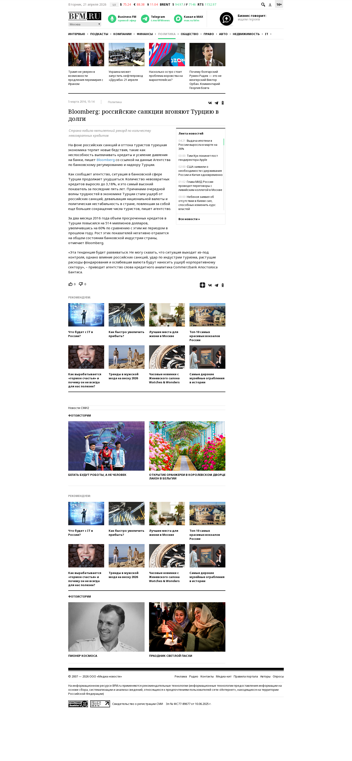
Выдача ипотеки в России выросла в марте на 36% (197, 145)
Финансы (145, 34)
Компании (122, 34)
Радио (193, 676)
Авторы (265, 676)
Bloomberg (106, 159)
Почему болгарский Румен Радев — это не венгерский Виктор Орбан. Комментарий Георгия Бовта (205, 80)
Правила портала (246, 676)
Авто (223, 34)
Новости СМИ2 (78, 408)
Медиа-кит (223, 676)
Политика (167, 34)
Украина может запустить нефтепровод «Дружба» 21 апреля (126, 76)
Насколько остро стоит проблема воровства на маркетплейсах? (166, 76)
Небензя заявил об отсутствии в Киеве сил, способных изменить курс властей (197, 203)
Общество (189, 34)
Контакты (207, 676)
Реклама (181, 676)
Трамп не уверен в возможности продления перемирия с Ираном (85, 78)
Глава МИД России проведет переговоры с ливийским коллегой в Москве (200, 186)
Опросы (278, 676)
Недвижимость (246, 34)
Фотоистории (79, 415)
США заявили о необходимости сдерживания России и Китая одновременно (200, 171)
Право (209, 34)
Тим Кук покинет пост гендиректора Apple (198, 158)
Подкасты (99, 34)
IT (266, 34)
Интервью (76, 34)
